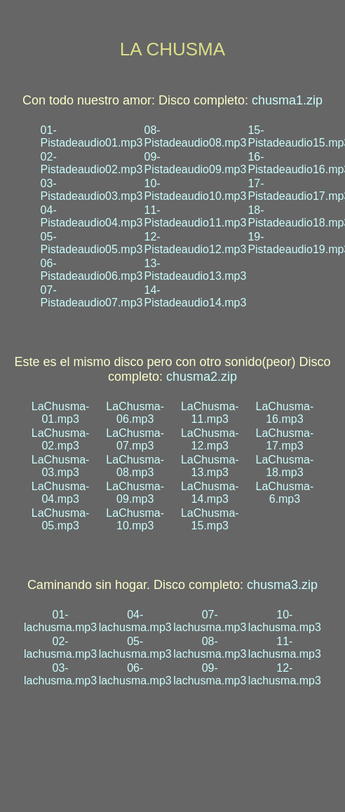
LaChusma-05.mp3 (61, 519)
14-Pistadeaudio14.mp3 (195, 296)
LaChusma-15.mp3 (210, 519)
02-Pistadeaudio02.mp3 (92, 163)
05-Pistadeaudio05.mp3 (92, 243)
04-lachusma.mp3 (135, 621)
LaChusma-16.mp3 (285, 412)
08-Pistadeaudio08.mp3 (195, 136)
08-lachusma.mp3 (209, 647)
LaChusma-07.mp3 (135, 439)
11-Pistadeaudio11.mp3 (195, 216)
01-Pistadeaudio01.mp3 (92, 136)
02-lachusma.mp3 (60, 647)
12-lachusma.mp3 (284, 674)
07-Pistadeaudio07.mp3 (92, 296)
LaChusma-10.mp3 (135, 519)
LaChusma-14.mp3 (210, 492)
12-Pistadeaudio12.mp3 (195, 243)
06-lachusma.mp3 (135, 674)
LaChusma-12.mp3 (210, 439)
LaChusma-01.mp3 (61, 412)
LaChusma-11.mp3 (210, 412)
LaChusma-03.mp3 (61, 466)
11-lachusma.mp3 (284, 647)
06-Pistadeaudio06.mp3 (92, 269)
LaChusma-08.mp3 (135, 466)
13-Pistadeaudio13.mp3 (195, 269)
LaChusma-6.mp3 (285, 492)
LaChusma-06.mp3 (135, 412)
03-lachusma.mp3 (60, 674)
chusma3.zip (282, 585)
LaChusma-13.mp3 (210, 466)
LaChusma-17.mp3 (285, 439)
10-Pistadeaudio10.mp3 (195, 189)
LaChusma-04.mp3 (61, 492)
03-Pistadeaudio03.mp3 (92, 189)
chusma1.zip (287, 100)
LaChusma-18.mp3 (285, 466)
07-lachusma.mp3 (209, 621)
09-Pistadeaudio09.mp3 (195, 163)
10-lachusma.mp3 (284, 621)
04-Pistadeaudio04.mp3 (92, 216)
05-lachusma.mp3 (135, 647)
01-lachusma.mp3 (60, 621)
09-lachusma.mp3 (209, 674)
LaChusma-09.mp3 (135, 492)
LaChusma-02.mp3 (61, 439)
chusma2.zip (201, 377)
